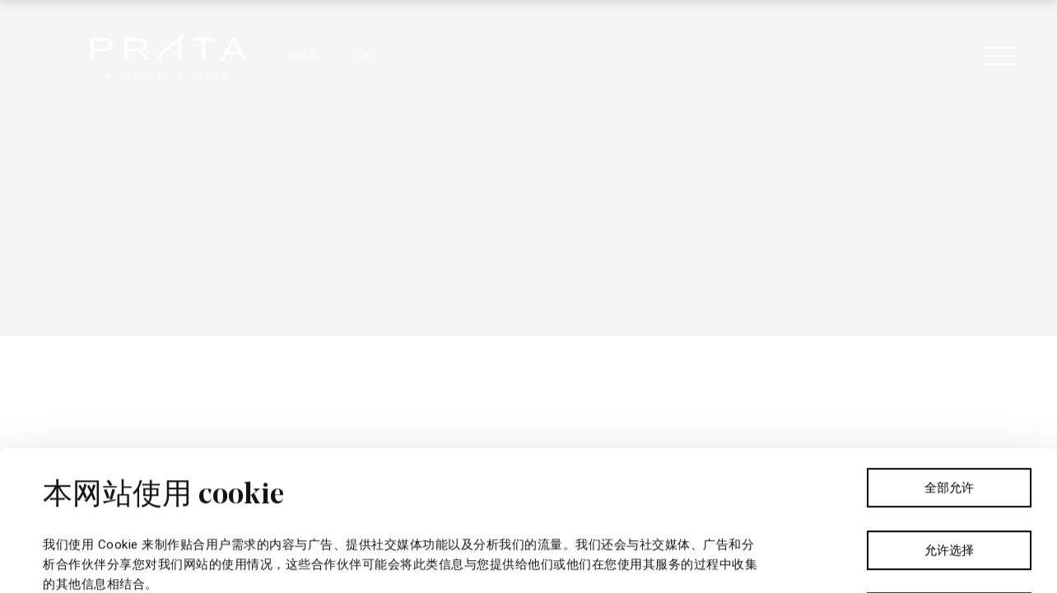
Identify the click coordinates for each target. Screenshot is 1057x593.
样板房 (303, 55)
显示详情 (589, 561)
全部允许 (949, 348)
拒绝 (949, 473)
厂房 (362, 55)
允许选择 (949, 411)
